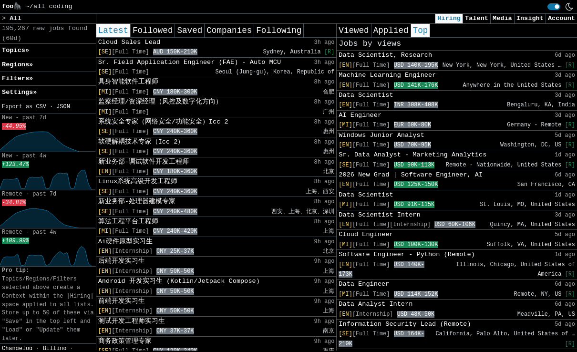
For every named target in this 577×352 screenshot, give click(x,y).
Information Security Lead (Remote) (405, 324)
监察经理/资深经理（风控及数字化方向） (160, 101)
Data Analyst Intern (375, 304)
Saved (189, 30)
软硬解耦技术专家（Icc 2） (141, 141)
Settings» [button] (19, 92)
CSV (41, 107)
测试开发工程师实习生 (131, 321)
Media (502, 18)
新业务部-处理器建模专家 (136, 201)
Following (278, 30)
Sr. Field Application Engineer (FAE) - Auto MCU (189, 62)
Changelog (17, 348)
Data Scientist (366, 95)
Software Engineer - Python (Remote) (407, 254)
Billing (55, 348)
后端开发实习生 (121, 261)
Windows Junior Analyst (381, 135)
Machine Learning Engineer (387, 75)
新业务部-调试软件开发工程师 (143, 162)
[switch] (553, 6)
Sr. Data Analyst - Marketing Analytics (412, 154)
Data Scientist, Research (385, 55)
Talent (476, 18)
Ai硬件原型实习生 (125, 241)
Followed (153, 30)
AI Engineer (360, 115)
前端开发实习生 (121, 301)
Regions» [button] (17, 64)
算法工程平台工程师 (128, 221)
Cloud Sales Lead (129, 42)
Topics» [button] (15, 50)
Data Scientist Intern (379, 214)
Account (561, 18)
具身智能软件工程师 (128, 81)
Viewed (354, 30)
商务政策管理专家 (125, 341)
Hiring (449, 18)
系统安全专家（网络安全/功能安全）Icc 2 (163, 121)
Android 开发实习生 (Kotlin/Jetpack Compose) (179, 281)
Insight (530, 18)
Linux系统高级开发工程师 (138, 181)
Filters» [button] (17, 78)
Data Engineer (364, 284)
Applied (391, 30)
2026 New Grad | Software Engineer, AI (411, 174)
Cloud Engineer (366, 234)
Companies (229, 30)
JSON (63, 107)
